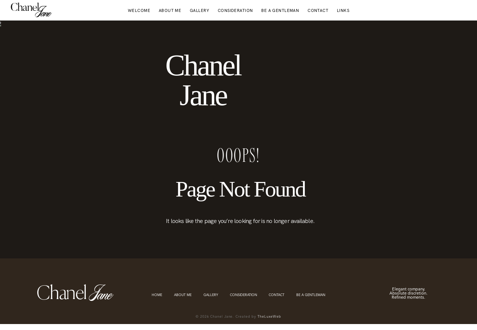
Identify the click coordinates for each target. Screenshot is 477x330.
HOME (157, 295)
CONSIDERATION (235, 11)
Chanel (24, 8)
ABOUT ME (170, 11)
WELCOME (139, 11)
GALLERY (199, 11)
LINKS (343, 11)
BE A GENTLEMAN (280, 11)
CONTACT (317, 11)
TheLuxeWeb (269, 316)
